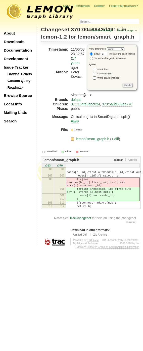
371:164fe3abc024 (85, 104)
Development (16, 59)
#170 (75, 121)
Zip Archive (100, 244)
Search (10, 121)
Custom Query (19, 81)
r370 (60, 165)
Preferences (82, 5)
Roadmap (15, 87)
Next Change (125, 30)
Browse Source (18, 95)
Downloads (14, 42)
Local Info (13, 104)
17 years (75, 60)
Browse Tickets (20, 74)
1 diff (115, 139)
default (76, 100)
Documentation (18, 50)
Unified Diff (80, 244)
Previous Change (102, 30)
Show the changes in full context (108, 58)
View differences (97, 49)
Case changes (105, 73)
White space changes (108, 77)
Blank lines (103, 69)
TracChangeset (80, 228)
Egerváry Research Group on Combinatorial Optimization (107, 256)
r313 (48, 165)
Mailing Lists (15, 112)
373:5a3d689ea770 (117, 104)
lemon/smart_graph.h (106, 37)
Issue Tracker (16, 67)
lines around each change (118, 54)
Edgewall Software (87, 253)
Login (66, 5)
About (9, 33)
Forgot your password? (123, 5)
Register (99, 5)
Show (95, 54)
